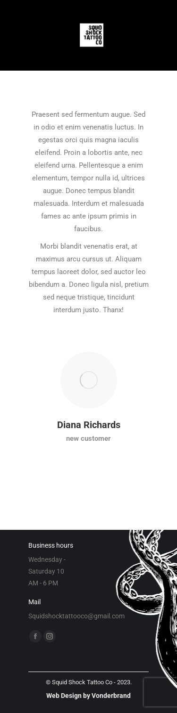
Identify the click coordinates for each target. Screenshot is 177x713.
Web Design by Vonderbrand (88, 695)
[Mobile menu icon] (16, 36)
